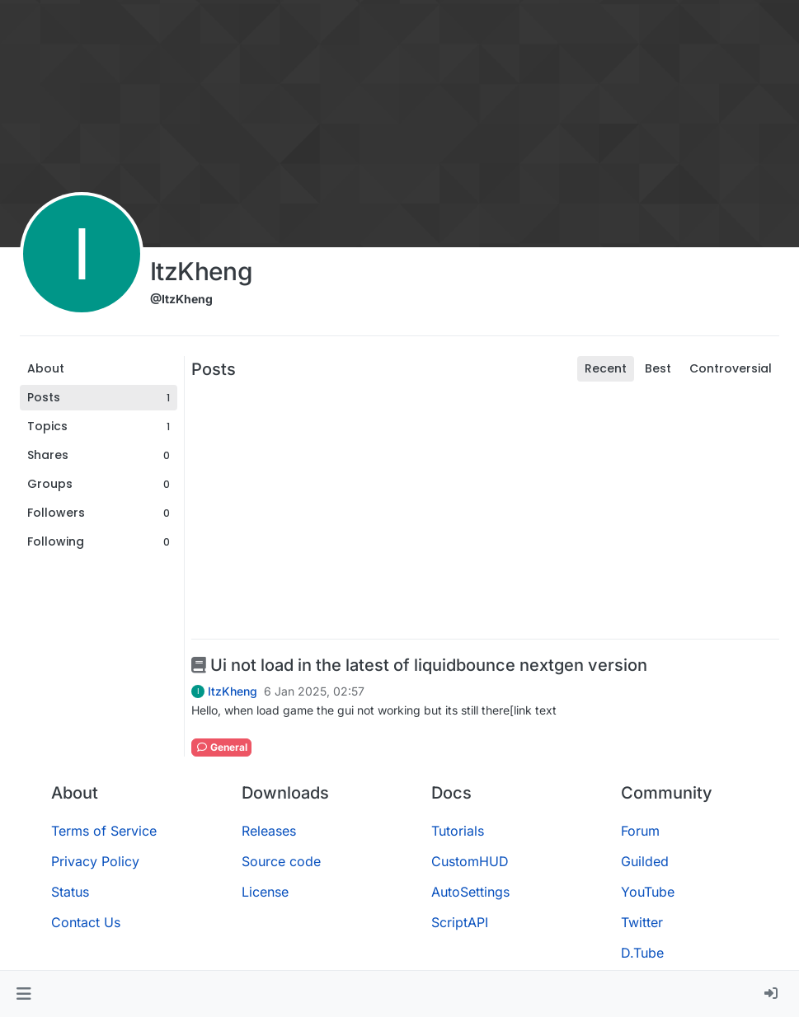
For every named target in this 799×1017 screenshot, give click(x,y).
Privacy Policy (95, 861)
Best (658, 368)
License (265, 891)
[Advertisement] (485, 510)
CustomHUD (470, 861)
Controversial (730, 368)
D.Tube (642, 952)
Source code (281, 861)
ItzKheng (232, 691)
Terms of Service (104, 831)
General (221, 747)
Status (70, 891)
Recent (606, 368)
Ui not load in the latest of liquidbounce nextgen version (419, 665)
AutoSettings (470, 891)
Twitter (642, 922)
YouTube (647, 891)
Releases (269, 831)
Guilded (645, 861)
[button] (23, 993)
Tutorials (457, 831)
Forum (640, 831)
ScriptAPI (459, 922)
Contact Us (85, 922)
